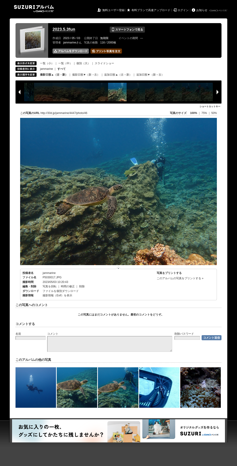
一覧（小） (47, 63)
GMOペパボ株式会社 (218, 10)
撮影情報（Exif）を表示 (57, 295)
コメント (52, 333)
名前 (18, 333)
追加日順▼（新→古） (150, 74)
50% (214, 113)
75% (204, 113)
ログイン (183, 10)
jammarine (46, 69)
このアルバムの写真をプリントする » (180, 278)
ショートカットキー (210, 106)
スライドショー (104, 63)
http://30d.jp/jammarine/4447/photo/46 (64, 113)
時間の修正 (68, 286)
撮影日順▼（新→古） (86, 74)
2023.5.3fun (64, 29)
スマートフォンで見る (127, 30)
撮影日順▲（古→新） (54, 74)
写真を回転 (49, 286)
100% (193, 113)
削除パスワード (184, 333)
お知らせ (201, 10)
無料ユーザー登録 (113, 10)
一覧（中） (65, 63)
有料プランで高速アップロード (150, 10)
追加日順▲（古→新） (118, 74)
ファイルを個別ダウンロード (61, 291)
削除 (82, 286)
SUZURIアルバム (34, 9)
